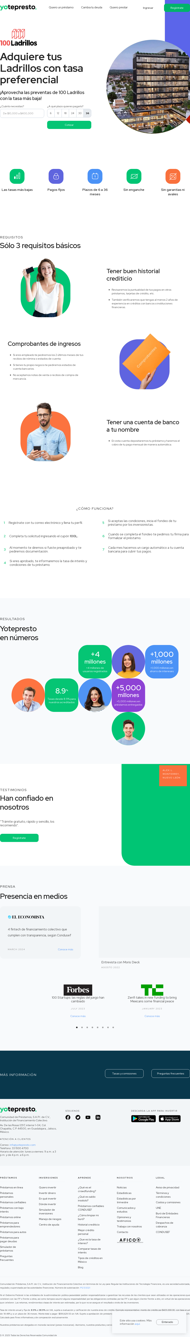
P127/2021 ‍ (85, 1287)
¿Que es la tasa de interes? (89, 1241)
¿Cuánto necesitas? (12, 106)
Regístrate (177, 7)
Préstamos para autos (13, 1232)
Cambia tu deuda (91, 7)
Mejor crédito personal (86, 1232)
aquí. (138, 1323)
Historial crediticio (88, 1224)
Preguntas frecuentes (170, 1073)
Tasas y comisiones (124, 1073)
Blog (80, 1267)
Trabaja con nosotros (129, 1226)
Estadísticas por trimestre (126, 1200)
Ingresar (148, 7)
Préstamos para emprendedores (10, 1224)
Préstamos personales (6, 1194)
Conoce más (65, 949)
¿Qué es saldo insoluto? (86, 1198)
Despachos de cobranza (164, 1224)
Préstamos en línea (11, 1187)
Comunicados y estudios (126, 1209)
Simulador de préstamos (8, 1248)
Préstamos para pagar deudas (9, 1239)
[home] (18, 6)
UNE (158, 1208)
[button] (77, 1027)
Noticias (122, 1187)
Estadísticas (124, 1193)
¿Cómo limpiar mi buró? (88, 1217)
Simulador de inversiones (47, 1211)
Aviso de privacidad (167, 1187)
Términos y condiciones (163, 1194)
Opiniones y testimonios (124, 1219)
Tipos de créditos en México (90, 1259)
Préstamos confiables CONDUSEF (91, 1207)
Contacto (122, 1232)
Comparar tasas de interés (89, 1250)
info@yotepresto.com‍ (23, 1145)
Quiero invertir (47, 1187)
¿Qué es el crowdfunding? (87, 1189)
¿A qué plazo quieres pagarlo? (65, 106)
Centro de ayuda (49, 1224)
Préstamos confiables (13, 1202)
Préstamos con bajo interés (12, 1209)
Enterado (167, 1322)
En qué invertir (47, 1198)
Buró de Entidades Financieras (167, 1215)
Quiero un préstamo (61, 7)
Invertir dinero (47, 1193)
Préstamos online (10, 1217)
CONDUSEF (163, 1232)
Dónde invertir (47, 1204)
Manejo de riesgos (50, 1219)
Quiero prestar (119, 7)
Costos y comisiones (168, 1202)
